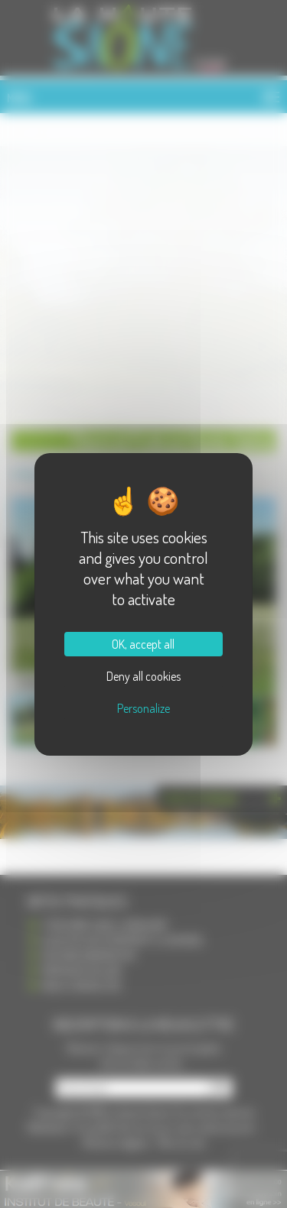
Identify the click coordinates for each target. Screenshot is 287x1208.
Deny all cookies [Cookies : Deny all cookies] (143, 676)
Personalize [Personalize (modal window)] (143, 708)
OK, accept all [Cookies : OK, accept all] (143, 644)
